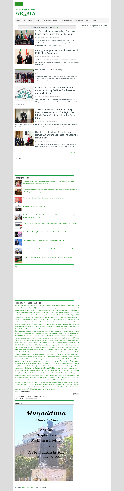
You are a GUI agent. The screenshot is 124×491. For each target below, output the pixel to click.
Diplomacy (43, 322)
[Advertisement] (74, 12)
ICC (44, 335)
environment (31, 326)
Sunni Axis (33, 377)
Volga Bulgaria (38, 384)
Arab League (60, 308)
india (78, 335)
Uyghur (25, 384)
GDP (23, 331)
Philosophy (36, 361)
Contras (34, 319)
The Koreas (23, 380)
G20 (62, 329)
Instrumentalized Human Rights (44, 338)
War (57, 384)
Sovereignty (41, 375)
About (90, 4)
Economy (40, 324)
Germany (41, 331)
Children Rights (70, 315)
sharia (31, 373)
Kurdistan (24, 347)
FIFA (59, 326)
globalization (70, 331)
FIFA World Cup (65, 326)
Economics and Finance (29, 324)
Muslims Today (74, 352)
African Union (19, 308)
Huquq (27, 335)
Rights (77, 368)
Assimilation (75, 310)
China (77, 315)
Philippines (29, 361)
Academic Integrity (51, 305)
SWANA (53, 377)
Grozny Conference (21, 333)
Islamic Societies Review (31, 4)
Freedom (47, 329)
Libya (52, 347)
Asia (61, 310)
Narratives (21, 354)
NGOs (57, 354)
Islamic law (46, 342)
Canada (70, 312)
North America (32, 356)
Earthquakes (75, 322)
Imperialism (64, 335)
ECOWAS (47, 324)
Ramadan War (65, 366)
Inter (62, 338)
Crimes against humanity (68, 319)
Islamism (64, 342)
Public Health (25, 366)
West (40, 387)
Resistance (71, 368)
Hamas (29, 333)
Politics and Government (69, 361)
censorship (41, 315)
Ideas (48, 335)
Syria (58, 377)
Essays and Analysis (57, 4)
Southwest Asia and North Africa (29, 375)
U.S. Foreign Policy (73, 380)
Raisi (54, 366)
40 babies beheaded (21, 305)
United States (46, 382)
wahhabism (51, 384)
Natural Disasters (40, 354)
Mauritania (18, 349)
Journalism (65, 345)
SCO (69, 370)
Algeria (31, 308)
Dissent (58, 322)
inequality (23, 338)
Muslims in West (65, 352)
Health (34, 333)
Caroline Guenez (20, 315)
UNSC (52, 382)
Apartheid (47, 308)
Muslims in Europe (55, 352)
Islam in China (58, 340)
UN (26, 382)
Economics (17, 324)
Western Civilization (49, 387)
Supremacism (47, 377)
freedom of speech (55, 329)
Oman (23, 359)
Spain (54, 375)
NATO (32, 354)
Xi (45, 389)
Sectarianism (75, 370)
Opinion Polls (35, 359)
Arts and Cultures (41, 310)
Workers (24, 389)
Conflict (76, 317)
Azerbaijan (18, 312)
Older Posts (74, 153)
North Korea (42, 356)
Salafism (34, 370)
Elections (76, 324)
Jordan (60, 345)
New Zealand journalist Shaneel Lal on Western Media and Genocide (43, 240)
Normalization (23, 356)
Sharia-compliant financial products (44, 373)
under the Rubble (32, 382)
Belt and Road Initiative (40, 312)
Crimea (58, 319)
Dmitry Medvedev (67, 322)
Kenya (71, 345)
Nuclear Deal (51, 356)
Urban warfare (64, 382)
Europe (46, 326)
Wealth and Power (24, 387)
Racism (50, 366)
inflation (28, 338)
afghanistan (71, 305)
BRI (52, 312)
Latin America (31, 347)
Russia (29, 370)
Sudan (27, 377)
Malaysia (65, 347)
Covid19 (52, 319)
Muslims (47, 352)
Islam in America (49, 340)
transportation (41, 380)
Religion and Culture (32, 368)
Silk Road (61, 373)
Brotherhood (61, 312)
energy (17, 326)
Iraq (35, 340)
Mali (70, 347)
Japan (56, 345)
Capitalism (76, 312)
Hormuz (76, 333)
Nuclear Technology (61, 356)
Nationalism (27, 354)
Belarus (30, 312)
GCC (20, 331)
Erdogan (42, 326)
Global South (57, 331)
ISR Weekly (19, 4)
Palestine (17, 361)
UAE (16, 382)
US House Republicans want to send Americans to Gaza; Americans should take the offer (50, 223)
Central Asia (49, 315)
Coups (47, 319)
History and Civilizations (66, 333)
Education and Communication (59, 324)
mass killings (75, 347)
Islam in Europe (67, 340)
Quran (37, 366)
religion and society (62, 368)
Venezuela (30, 384)
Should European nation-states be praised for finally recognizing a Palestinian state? (48, 257)
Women (72, 387)
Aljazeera (37, 308)
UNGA (40, 382)
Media (23, 349)
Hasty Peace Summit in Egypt (49, 69)
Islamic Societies (56, 342)
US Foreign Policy (73, 382)
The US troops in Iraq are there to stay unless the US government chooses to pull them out (51, 249)
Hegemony (39, 333)
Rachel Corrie (44, 366)
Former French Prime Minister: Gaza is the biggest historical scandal (43, 198)
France (42, 329)
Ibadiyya (32, 335)
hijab (50, 333)
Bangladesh (24, 312)
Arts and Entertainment (53, 310)
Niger (77, 354)
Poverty (35, 363)
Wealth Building (34, 387)
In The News (72, 335)
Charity (56, 315)
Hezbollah (45, 333)
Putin (30, 366)
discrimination (51, 322)
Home (18, 20)
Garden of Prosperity (72, 329)
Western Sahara (60, 387)
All (24, 20)
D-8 (78, 319)
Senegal (21, 373)
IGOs (51, 335)
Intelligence (56, 338)
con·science (70, 317)
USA (21, 384)
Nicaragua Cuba (70, 354)
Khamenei (76, 345)
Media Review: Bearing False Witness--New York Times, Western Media (45, 232)
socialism (17, 375)
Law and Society (41, 347)
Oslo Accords (69, 359)
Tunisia (47, 380)
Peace (23, 361)
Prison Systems (42, 363)
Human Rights (20, 336)
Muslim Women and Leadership (35, 352)
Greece (76, 331)
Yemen (48, 389)
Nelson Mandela (50, 354)
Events (51, 326)
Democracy (28, 322)
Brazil (48, 312)
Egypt (71, 324)
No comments (56, 37)
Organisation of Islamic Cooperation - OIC (52, 359)
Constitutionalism (27, 319)
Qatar (33, 366)
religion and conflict (20, 368)
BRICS (55, 312)
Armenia (33, 310)
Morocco (70, 349)
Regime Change (74, 366)
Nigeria (17, 356)
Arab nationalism (69, 308)
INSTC (34, 338)
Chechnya (62, 315)
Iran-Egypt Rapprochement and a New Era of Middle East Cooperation (56, 52)
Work (19, 389)
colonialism (45, 317)
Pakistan (76, 359)
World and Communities (36, 389)
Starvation (72, 375)
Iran (27, 340)
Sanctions (40, 370)
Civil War (34, 317)
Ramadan (58, 366)
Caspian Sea (29, 315)
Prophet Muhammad (60, 363)
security (17, 373)
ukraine (22, 382)
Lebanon (48, 347)
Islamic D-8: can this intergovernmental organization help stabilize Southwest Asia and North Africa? (56, 90)
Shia (57, 373)
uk (18, 382)
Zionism (53, 389)
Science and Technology (60, 370)
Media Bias (28, 349)
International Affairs (71, 338)
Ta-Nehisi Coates (66, 377)
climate (39, 317)
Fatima (56, 326)
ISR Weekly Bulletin (28, 345)
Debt (22, 322)
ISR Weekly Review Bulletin (42, 345)
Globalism (64, 331)
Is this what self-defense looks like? (34, 206)
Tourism (30, 380)
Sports (58, 375)
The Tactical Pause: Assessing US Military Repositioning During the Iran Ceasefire (55, 32)
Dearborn (17, 322)
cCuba (36, 315)
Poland (47, 361)
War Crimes (72, 384)
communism (62, 317)
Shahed (27, 373)
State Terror (22, 377)
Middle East (45, 349)
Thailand (17, 380)
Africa (77, 305)
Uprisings (57, 382)
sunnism (39, 377)
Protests (76, 363)
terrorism (75, 377)
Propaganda (50, 363)
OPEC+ (28, 359)
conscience (18, 319)
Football (37, 329)
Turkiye (57, 380)
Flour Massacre (26, 329)
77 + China (30, 305)
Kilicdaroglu (18, 347)
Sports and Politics (65, 375)
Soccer (77, 373)
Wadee (45, 384)
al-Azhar (26, 308)
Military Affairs (62, 349)
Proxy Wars (18, 366)
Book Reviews (45, 4)
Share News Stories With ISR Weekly (75, 4)
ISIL (43, 340)
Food (33, 329)
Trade (35, 380)
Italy (52, 345)
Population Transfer (21, 363)
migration (53, 349)
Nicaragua (63, 354)
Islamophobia (72, 342)
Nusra (77, 356)
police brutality (54, 361)
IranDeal (31, 340)
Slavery (73, 373)
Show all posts (57, 27)
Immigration (57, 335)
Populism (30, 363)
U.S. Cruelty (63, 380)
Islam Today (18, 342)
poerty (42, 361)
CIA (23, 317)
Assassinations (67, 310)
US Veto (17, 384)
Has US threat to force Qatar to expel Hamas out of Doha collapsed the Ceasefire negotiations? (56, 135)
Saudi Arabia (48, 370)
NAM (16, 354)
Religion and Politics (48, 368)
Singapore (67, 373)
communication (53, 317)
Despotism (35, 322)
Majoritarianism (58, 347)
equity (37, 326)
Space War (49, 375)
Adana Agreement (62, 305)
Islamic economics (28, 342)
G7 (65, 329)
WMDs (68, 387)
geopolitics (35, 331)
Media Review (36, 349)
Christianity (18, 317)
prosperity (70, 363)
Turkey (52, 380)
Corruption (41, 319)
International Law (20, 340)
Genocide (28, 331)
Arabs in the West (25, 310)
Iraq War (39, 340)
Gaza (16, 331)
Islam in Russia (75, 340)
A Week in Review (40, 305)
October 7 (18, 359)
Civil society (28, 317)
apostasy (53, 308)
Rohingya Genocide (21, 370)
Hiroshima (55, 333)
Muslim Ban (22, 352)
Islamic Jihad (38, 342)
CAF (66, 312)
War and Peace (63, 384)
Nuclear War (71, 356)
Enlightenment (23, 326)
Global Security (49, 331)
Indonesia (17, 338)
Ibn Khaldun (39, 335)
